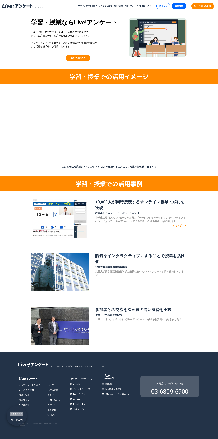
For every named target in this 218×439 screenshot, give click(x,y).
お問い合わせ (202, 6)
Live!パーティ (79, 394)
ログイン (163, 6)
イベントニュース (81, 389)
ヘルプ (50, 385)
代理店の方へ (53, 390)
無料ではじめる (77, 58)
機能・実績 (118, 6)
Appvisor (77, 399)
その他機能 (140, 6)
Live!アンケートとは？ (87, 6)
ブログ (150, 6)
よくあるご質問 (105, 6)
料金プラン (129, 6)
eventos (77, 384)
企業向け (79, 409)
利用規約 (51, 415)
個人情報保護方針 (113, 389)
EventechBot (79, 404)
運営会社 (109, 384)
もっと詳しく (179, 225)
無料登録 (179, 6)
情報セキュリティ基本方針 (117, 394)
